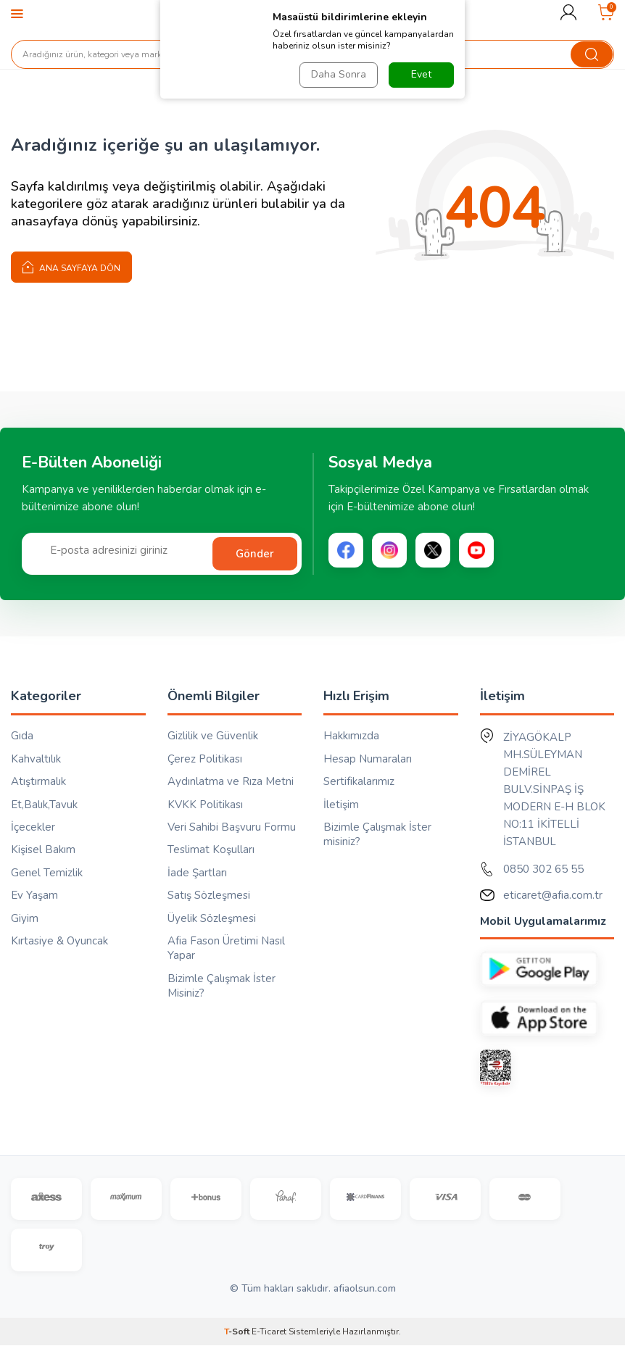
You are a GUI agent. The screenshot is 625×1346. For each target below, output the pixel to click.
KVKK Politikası (205, 804)
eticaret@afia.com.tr (553, 895)
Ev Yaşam (34, 895)
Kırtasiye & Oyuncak (59, 941)
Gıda (22, 735)
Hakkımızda (351, 735)
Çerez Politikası (204, 759)
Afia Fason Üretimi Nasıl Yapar (226, 948)
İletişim (341, 804)
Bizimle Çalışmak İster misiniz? (377, 834)
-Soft (238, 1332)
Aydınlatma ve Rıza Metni (230, 781)
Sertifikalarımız (358, 781)
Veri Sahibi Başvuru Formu (231, 827)
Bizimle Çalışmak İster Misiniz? (221, 985)
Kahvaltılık (36, 759)
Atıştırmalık (38, 781)
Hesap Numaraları (367, 759)
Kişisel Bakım (43, 849)
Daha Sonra (338, 74)
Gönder (255, 554)
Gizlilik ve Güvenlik (212, 735)
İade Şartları (197, 872)
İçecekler (33, 827)
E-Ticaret (269, 1332)
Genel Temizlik (47, 872)
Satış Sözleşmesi (208, 895)
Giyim (24, 918)
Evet (421, 74)
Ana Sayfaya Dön (71, 266)
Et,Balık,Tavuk (44, 804)
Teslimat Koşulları (210, 849)
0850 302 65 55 (543, 869)
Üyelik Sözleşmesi (211, 918)
